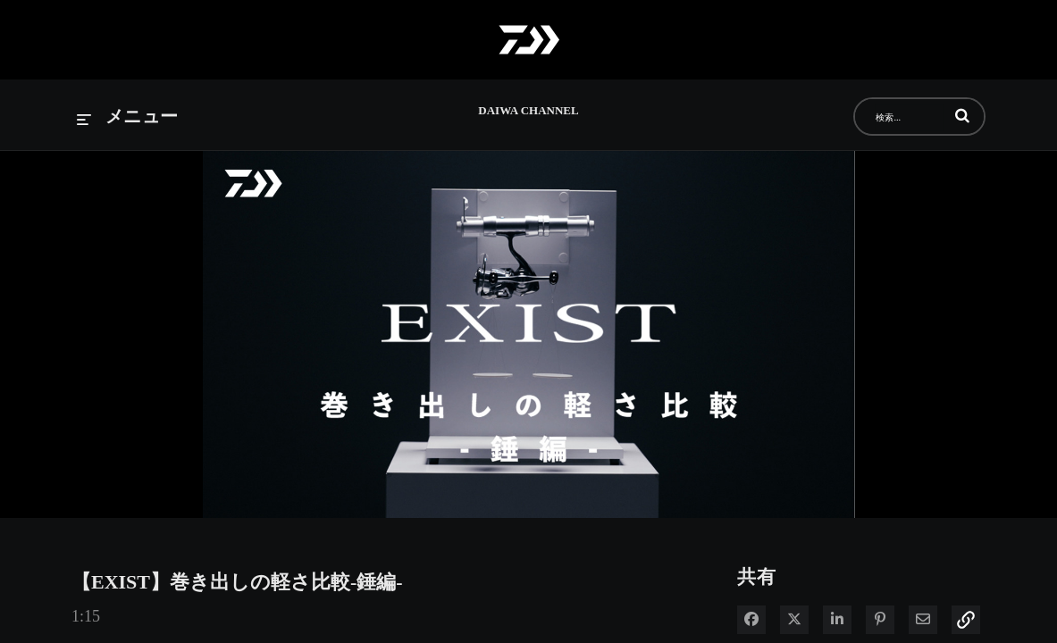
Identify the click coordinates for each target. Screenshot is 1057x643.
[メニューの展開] (127, 117)
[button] (962, 115)
